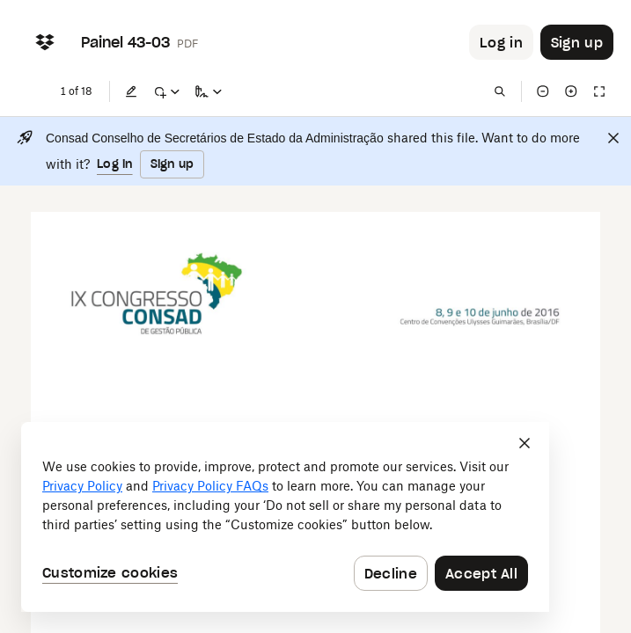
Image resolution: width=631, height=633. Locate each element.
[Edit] (131, 91)
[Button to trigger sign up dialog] (576, 42)
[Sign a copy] (208, 91)
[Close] (613, 138)
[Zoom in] (571, 91)
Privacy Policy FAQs (210, 485)
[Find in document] (500, 91)
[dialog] (285, 517)
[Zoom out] (543, 91)
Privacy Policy (82, 485)
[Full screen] (599, 91)
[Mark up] (166, 91)
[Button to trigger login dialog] (501, 42)
